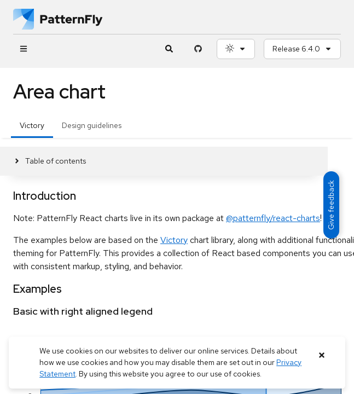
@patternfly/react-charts (273, 218)
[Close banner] (322, 355)
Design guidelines (91, 125)
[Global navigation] (23, 49)
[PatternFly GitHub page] (198, 49)
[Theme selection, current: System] (236, 49)
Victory (32, 125)
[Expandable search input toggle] (169, 49)
